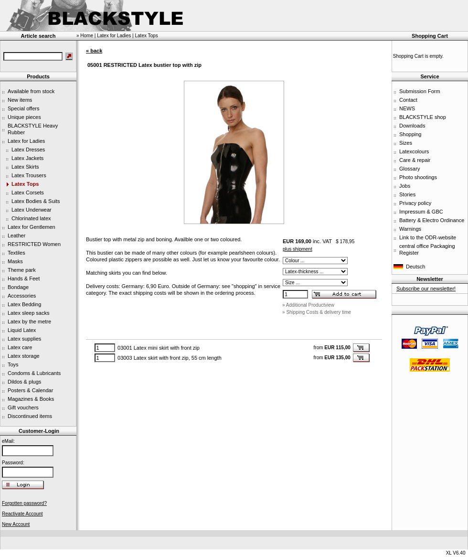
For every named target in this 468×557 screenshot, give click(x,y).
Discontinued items (30, 416)
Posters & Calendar (30, 390)
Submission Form (419, 91)
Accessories (22, 296)
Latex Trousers (28, 175)
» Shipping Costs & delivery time (316, 312)
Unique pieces (24, 117)
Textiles (16, 253)
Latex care (20, 347)
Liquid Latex (22, 330)
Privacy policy (415, 203)
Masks (15, 261)
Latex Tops (25, 184)
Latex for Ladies (26, 141)
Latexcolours (414, 151)
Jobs (404, 186)
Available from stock (31, 91)
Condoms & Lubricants (34, 373)
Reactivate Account (22, 513)
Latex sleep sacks (28, 313)
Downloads (412, 126)
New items (20, 100)
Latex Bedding (24, 304)
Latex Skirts (25, 167)
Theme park (22, 270)
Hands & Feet (24, 278)
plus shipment (297, 249)
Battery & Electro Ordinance (431, 220)
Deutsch (415, 266)
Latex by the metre (29, 321)
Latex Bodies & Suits (35, 201)
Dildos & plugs (24, 382)
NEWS (407, 108)
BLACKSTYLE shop (422, 117)
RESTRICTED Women (34, 244)
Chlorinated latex (31, 218)
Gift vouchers (23, 407)
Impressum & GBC (421, 211)
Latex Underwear (31, 210)
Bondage (18, 287)
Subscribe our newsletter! (426, 288)
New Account (16, 524)
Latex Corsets (27, 192)
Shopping (410, 134)
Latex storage (24, 356)
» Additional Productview (308, 305)
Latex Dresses (28, 149)
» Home (84, 35)
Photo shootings (418, 177)
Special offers (23, 108)
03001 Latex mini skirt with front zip (158, 348)
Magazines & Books (31, 399)
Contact (408, 100)
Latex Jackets (27, 158)
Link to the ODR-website (427, 237)
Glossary (409, 168)
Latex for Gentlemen (31, 227)
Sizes (405, 143)
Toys (13, 364)
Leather (16, 235)
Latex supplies (24, 339)
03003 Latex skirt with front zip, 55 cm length (169, 358)
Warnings (410, 229)
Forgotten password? (24, 503)
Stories (407, 194)
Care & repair (414, 160)
